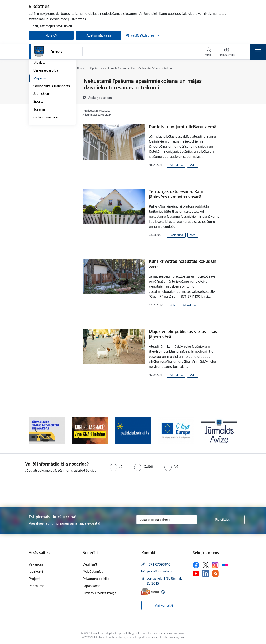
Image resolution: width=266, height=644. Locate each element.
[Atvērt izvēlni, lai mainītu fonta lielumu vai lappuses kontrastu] (226, 52)
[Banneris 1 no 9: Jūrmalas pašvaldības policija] (47, 430)
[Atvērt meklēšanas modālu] (209, 52)
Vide (192, 165)
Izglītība (39, 105)
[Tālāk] (230, 430)
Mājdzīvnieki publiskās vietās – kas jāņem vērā (183, 334)
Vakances (36, 564)
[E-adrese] (150, 592)
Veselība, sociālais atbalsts (46, 114)
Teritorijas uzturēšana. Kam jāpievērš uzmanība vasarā (176, 194)
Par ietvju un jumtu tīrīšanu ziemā (182, 127)
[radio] (116, 466)
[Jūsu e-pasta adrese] (166, 519)
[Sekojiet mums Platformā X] (205, 565)
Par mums (36, 586)
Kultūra (38, 97)
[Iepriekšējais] (36, 430)
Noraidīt (51, 35)
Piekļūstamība (93, 571)
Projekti (34, 579)
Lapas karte (91, 586)
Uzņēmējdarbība (45, 124)
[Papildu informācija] (163, 592)
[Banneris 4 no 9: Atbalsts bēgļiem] (176, 430)
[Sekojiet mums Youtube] (196, 573)
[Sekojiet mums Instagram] (215, 565)
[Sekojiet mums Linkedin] (205, 573)
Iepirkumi (36, 571)
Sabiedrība (176, 165)
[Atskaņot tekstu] (100, 97)
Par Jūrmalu (42, 81)
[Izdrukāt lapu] (231, 79)
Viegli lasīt (90, 564)
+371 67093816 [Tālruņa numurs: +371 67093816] (158, 564)
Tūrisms (39, 163)
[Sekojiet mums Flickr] (225, 564)
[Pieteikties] (222, 519)
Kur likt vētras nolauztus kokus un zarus (182, 264)
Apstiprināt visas (99, 35)
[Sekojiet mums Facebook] (196, 565)
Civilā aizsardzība (46, 171)
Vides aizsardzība (46, 89)
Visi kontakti (164, 605)
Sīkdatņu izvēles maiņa (99, 593)
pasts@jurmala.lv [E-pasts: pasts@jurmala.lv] (159, 571)
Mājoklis (39, 132)
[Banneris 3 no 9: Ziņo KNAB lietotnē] (133, 430)
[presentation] (37, 490)
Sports (38, 155)
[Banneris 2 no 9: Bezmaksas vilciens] (90, 430)
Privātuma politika (96, 579)
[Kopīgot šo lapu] (231, 90)
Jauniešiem (41, 147)
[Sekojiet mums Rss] (215, 573)
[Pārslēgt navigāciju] (258, 52)
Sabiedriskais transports (51, 139)
